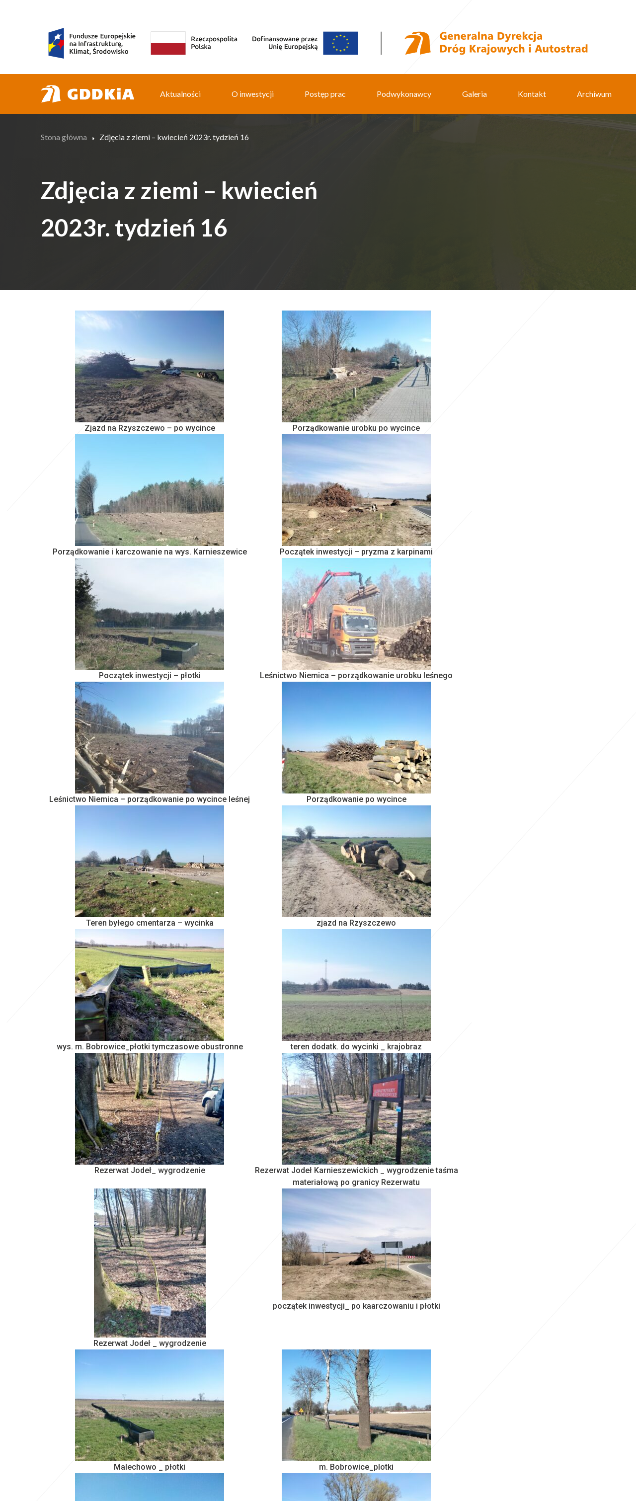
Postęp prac (325, 93)
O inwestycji (253, 93)
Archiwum (594, 93)
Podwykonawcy (404, 93)
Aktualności (180, 93)
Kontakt (532, 93)
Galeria (474, 93)
